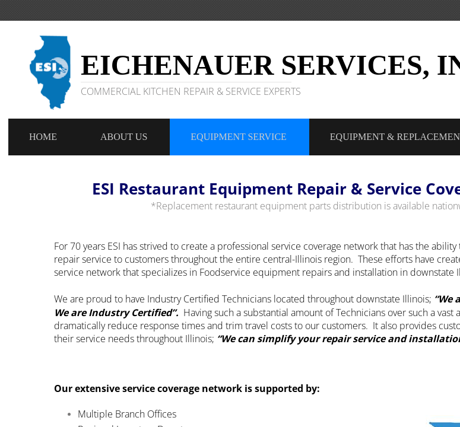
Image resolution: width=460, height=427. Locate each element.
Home (43, 137)
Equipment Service (239, 137)
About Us (123, 137)
